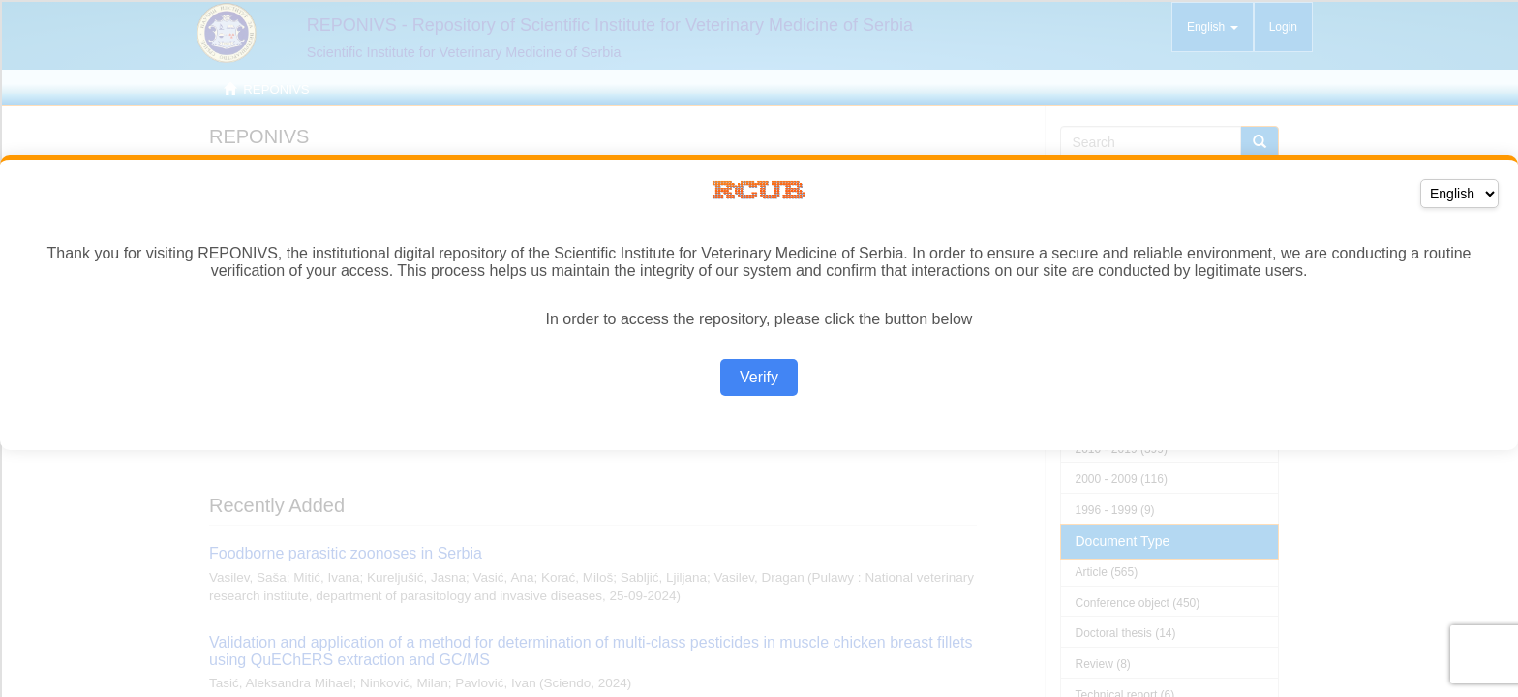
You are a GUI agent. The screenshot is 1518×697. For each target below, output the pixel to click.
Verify (759, 377)
